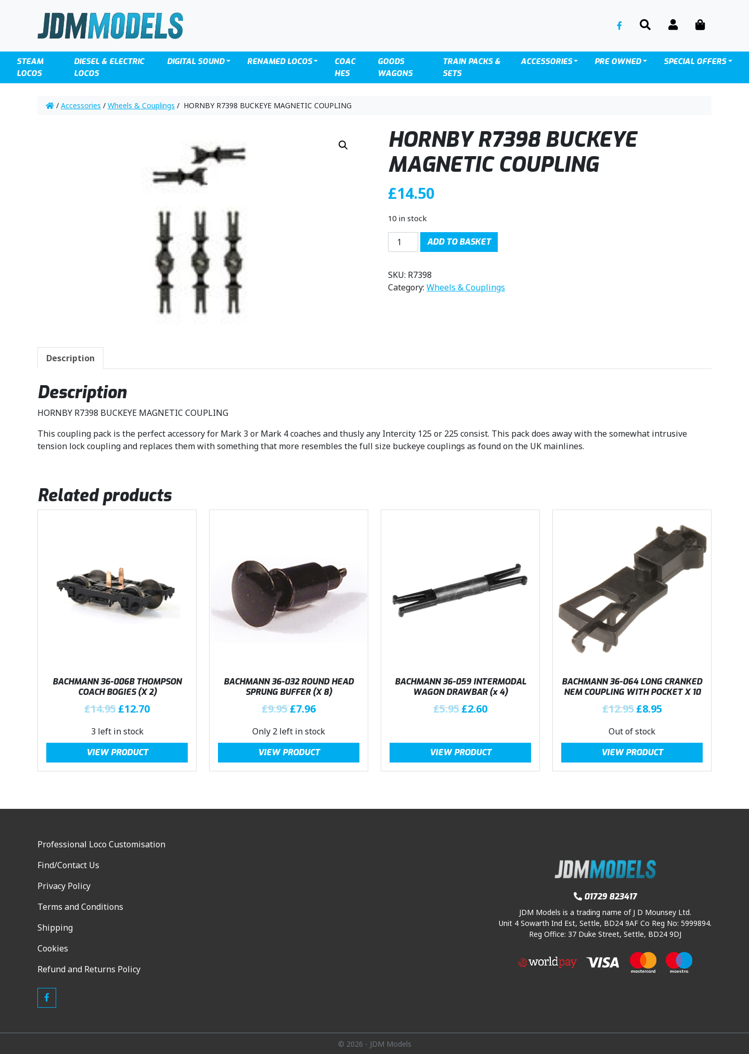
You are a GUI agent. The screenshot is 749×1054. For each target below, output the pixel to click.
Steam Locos (30, 67)
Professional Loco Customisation (101, 844)
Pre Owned (618, 61)
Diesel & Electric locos (109, 67)
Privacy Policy (64, 886)
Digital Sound (195, 61)
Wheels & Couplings (141, 105)
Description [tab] (70, 358)
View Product (117, 752)
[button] (343, 145)
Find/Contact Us (68, 865)
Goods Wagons (395, 67)
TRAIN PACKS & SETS (471, 67)
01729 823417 (605, 896)
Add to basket (459, 241)
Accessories (546, 61)
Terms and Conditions (80, 906)
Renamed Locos (279, 61)
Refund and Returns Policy (88, 969)
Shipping (55, 927)
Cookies (52, 948)
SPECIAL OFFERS (695, 61)
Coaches (344, 67)
